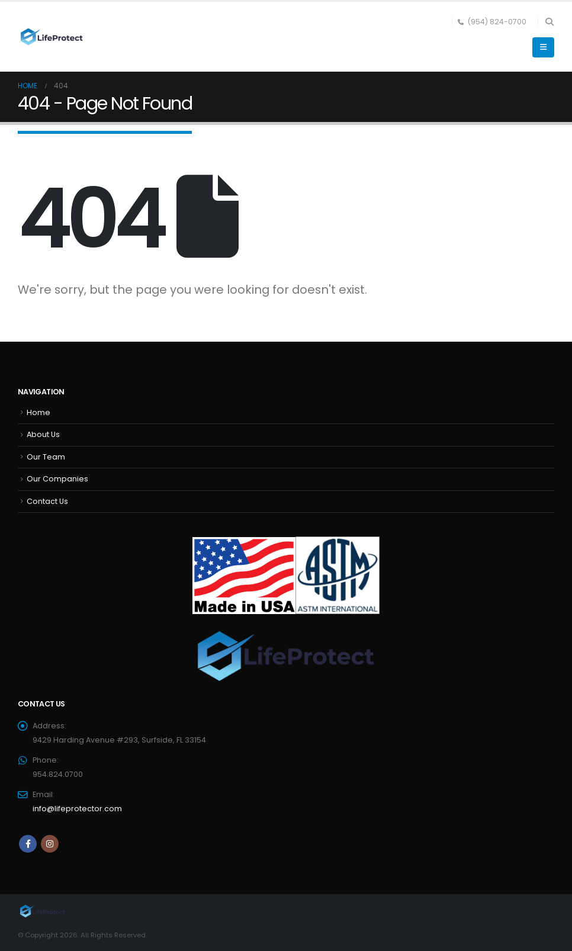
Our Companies (57, 479)
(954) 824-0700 (492, 22)
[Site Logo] (50, 37)
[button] (549, 22)
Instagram (50, 844)
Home (38, 412)
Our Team (46, 457)
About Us (43, 434)
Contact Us (47, 501)
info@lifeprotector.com (77, 809)
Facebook (28, 844)
